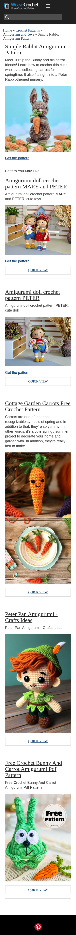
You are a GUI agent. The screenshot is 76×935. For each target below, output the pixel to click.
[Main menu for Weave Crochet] (48, 6)
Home (7, 30)
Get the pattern (17, 158)
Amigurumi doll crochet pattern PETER (32, 295)
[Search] (33, 17)
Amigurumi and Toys (18, 34)
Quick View (38, 270)
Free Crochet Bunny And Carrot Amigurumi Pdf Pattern (33, 769)
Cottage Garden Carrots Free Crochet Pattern (38, 406)
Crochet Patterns (28, 30)
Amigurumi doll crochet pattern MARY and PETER (36, 183)
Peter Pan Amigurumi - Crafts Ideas (31, 617)
